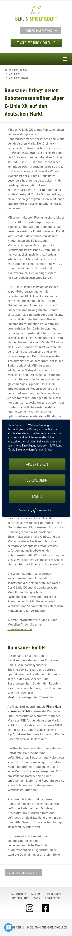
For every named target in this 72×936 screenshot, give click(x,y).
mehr (37, 496)
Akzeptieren (37, 464)
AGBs (37, 898)
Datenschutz (20, 898)
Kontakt (36, 894)
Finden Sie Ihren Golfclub (36, 43)
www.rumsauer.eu (19, 629)
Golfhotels (18, 894)
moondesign (13, 927)
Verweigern (36, 480)
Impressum (54, 894)
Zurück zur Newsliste (23, 873)
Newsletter (52, 898)
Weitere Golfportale (38, 30)
